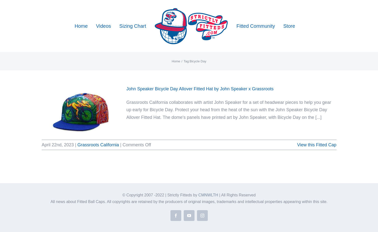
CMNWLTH (208, 195)
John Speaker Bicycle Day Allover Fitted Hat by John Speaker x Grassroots (200, 88)
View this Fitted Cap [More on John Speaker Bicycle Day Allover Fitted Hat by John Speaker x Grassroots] (316, 144)
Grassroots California (98, 144)
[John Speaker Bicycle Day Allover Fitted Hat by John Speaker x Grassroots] (81, 110)
